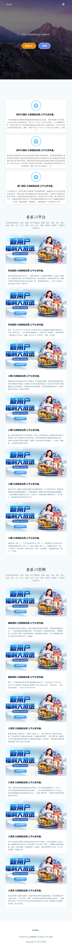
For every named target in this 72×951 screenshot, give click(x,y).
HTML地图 (48, 936)
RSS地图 (39, 936)
